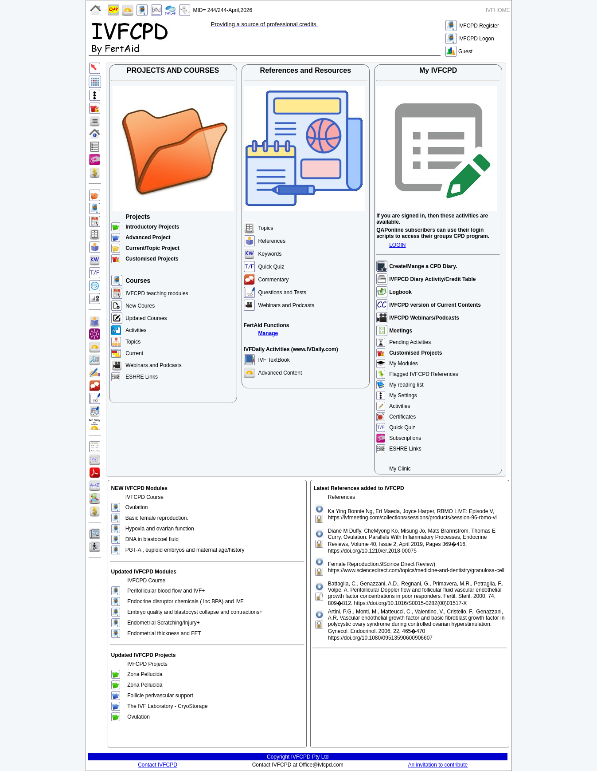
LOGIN (397, 245)
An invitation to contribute (438, 765)
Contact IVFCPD (157, 765)
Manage (268, 333)
